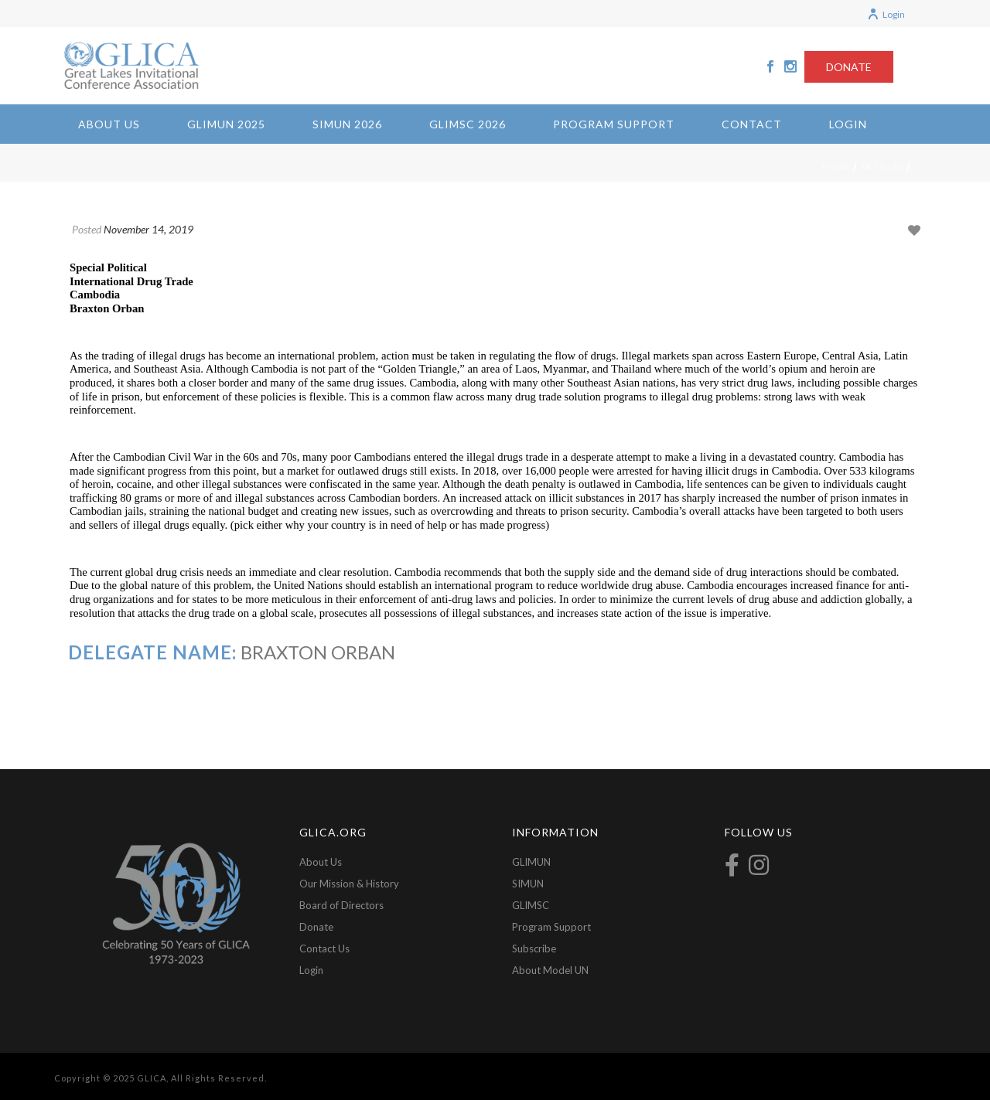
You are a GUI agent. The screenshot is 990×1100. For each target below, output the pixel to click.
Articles (882, 167)
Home (836, 167)
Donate (316, 927)
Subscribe (534, 948)
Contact (752, 124)
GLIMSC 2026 (467, 124)
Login (886, 14)
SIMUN (528, 883)
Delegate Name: (152, 652)
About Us (109, 124)
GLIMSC (530, 905)
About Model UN (550, 970)
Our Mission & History (349, 883)
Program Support (613, 124)
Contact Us (324, 948)
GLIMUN (531, 862)
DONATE (849, 66)
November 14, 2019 (148, 229)
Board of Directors (341, 905)
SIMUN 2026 (347, 124)
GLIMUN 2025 (226, 124)
